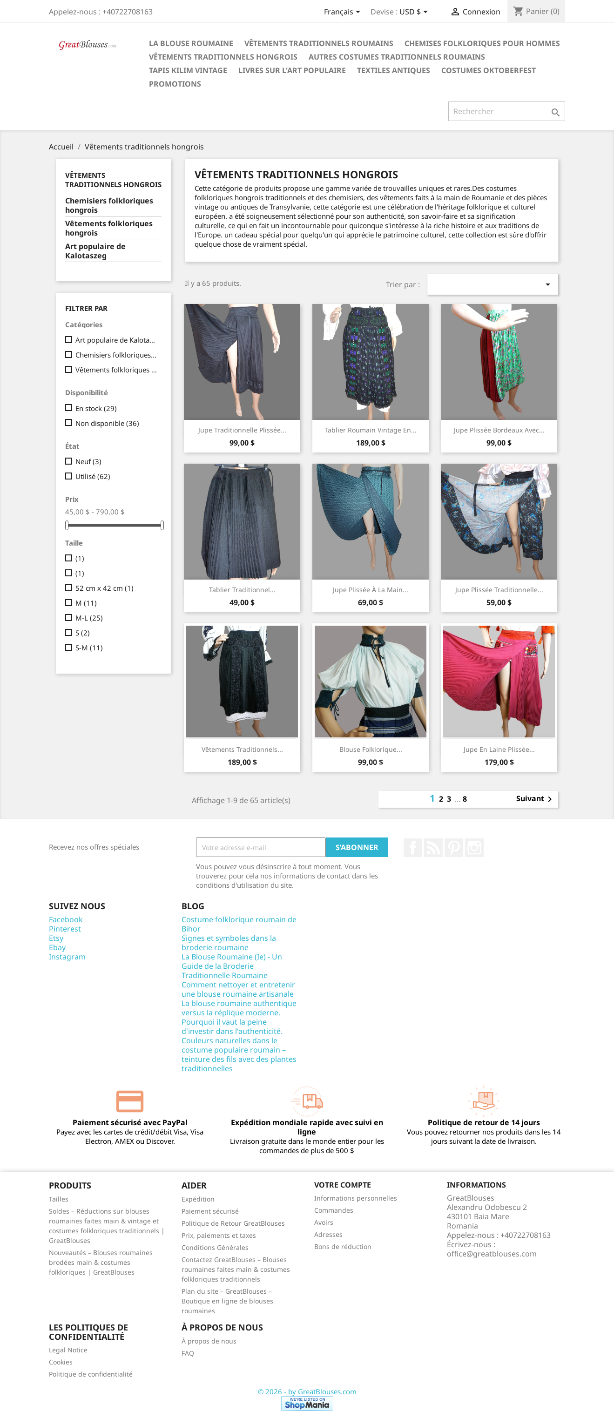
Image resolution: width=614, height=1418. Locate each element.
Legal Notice (68, 1349)
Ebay (57, 947)
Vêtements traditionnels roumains (318, 43)
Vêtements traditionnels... (242, 749)
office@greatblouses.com (492, 1254)
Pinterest (454, 847)
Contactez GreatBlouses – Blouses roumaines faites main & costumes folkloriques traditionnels (236, 1269)
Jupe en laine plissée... (499, 749)
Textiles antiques (393, 70)
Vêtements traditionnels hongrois (223, 57)
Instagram (474, 847)
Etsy (56, 938)
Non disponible (107, 423)
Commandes (333, 1210)
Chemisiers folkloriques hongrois (109, 205)
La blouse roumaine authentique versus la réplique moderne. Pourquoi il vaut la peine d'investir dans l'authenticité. (239, 1017)
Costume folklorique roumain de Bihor (239, 924)
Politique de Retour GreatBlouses (233, 1223)
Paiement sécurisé (210, 1211)
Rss (433, 847)
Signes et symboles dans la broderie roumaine (229, 942)
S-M (89, 647)
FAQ (188, 1353)
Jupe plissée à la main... (370, 589)
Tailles (58, 1199)
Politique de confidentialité (91, 1374)
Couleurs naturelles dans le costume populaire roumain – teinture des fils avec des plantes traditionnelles (239, 1054)
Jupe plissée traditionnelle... (499, 589)
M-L (89, 617)
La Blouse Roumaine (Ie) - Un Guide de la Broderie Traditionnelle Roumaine (232, 966)
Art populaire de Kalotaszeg (95, 251)
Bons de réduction (342, 1246)
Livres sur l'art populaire (292, 70)
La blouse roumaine (191, 43)
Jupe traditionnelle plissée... (242, 429)
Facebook (413, 847)
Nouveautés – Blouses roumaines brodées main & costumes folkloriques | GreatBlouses (101, 1262)
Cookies (61, 1361)
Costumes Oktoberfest (488, 70)
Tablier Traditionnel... (242, 589)
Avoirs (323, 1222)
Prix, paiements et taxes (219, 1235)
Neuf (88, 461)
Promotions (175, 84)
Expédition (198, 1199)
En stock (96, 408)
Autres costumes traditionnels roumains (397, 57)
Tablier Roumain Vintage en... (370, 429)
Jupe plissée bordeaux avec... (499, 429)
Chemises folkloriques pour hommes (482, 43)
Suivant (535, 799)
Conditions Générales (215, 1247)
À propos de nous (209, 1341)
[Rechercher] (506, 111)
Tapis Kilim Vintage (188, 70)
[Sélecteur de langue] (344, 12)
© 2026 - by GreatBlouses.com (307, 1391)
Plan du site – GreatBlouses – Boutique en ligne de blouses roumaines (227, 1301)
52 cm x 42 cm (104, 588)
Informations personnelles (355, 1198)
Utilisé (92, 476)
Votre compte (342, 1185)
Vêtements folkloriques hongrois (109, 228)
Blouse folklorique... (370, 749)
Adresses (328, 1234)
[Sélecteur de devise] (415, 12)
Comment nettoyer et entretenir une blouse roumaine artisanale (238, 989)
